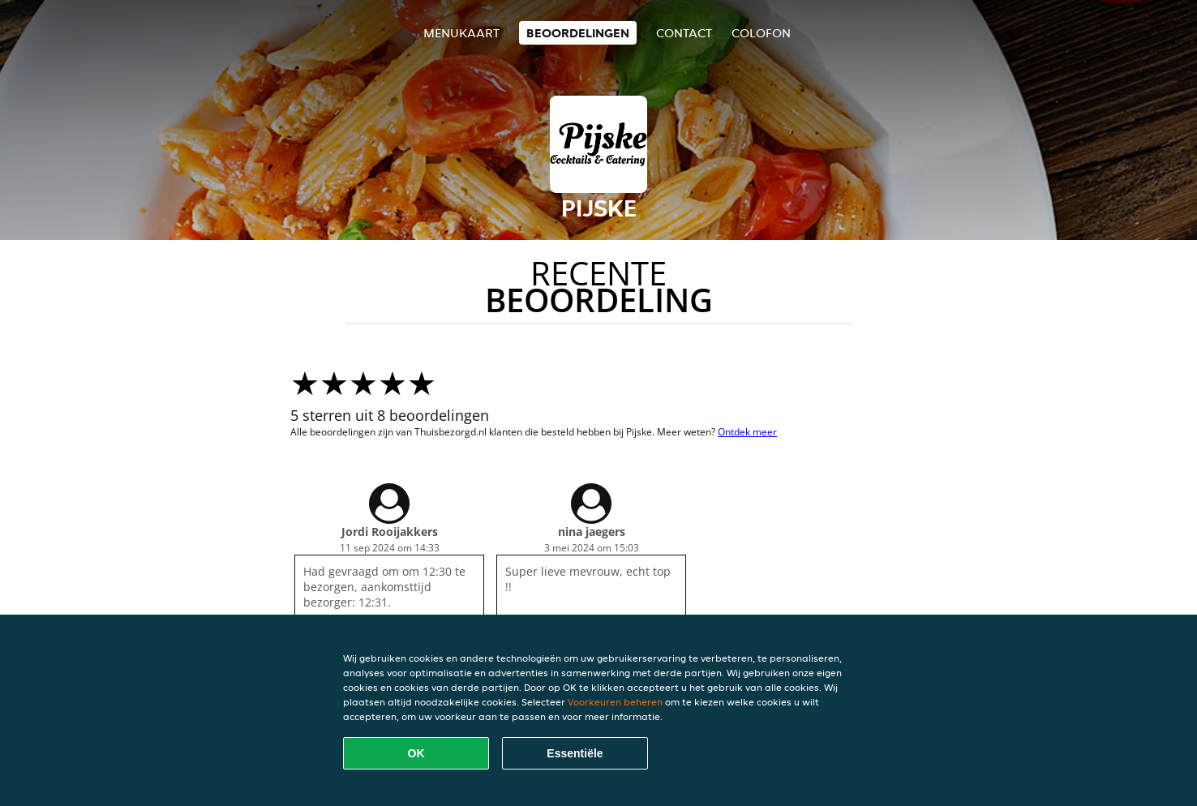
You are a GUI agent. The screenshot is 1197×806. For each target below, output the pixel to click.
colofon (761, 32)
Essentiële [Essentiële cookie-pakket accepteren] (575, 753)
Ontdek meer (747, 432)
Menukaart (461, 32)
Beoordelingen (577, 32)
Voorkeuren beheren (615, 702)
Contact (684, 32)
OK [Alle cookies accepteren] (416, 753)
